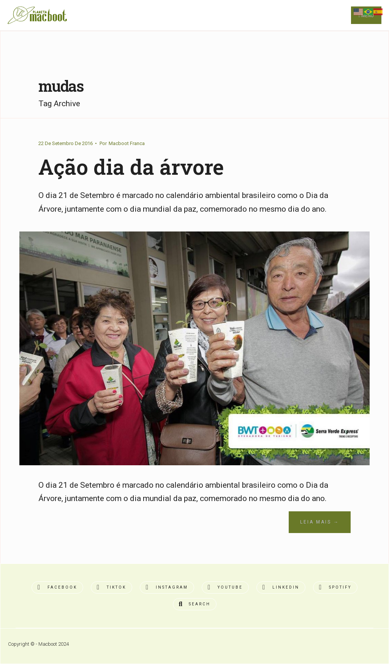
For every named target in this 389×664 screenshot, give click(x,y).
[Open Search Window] (195, 604)
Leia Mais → (319, 522)
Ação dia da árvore (131, 166)
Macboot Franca (127, 143)
